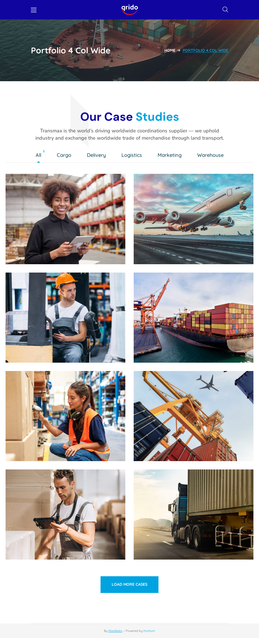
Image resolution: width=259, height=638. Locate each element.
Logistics (133, 155)
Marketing (171, 155)
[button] (225, 9)
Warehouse (211, 155)
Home (169, 50)
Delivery (98, 155)
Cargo (65, 155)
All (40, 155)
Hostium (149, 631)
